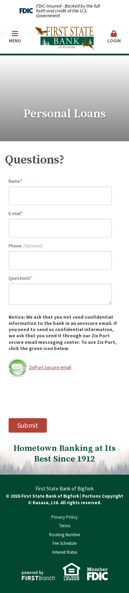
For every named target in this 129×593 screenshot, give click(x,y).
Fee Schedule (64, 543)
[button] (114, 37)
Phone (15, 246)
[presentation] (61, 397)
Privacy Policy (64, 517)
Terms (64, 526)
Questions (19, 278)
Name (14, 181)
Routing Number (64, 535)
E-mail (15, 213)
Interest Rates (64, 552)
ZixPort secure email (40, 367)
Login (114, 37)
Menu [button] (15, 37)
